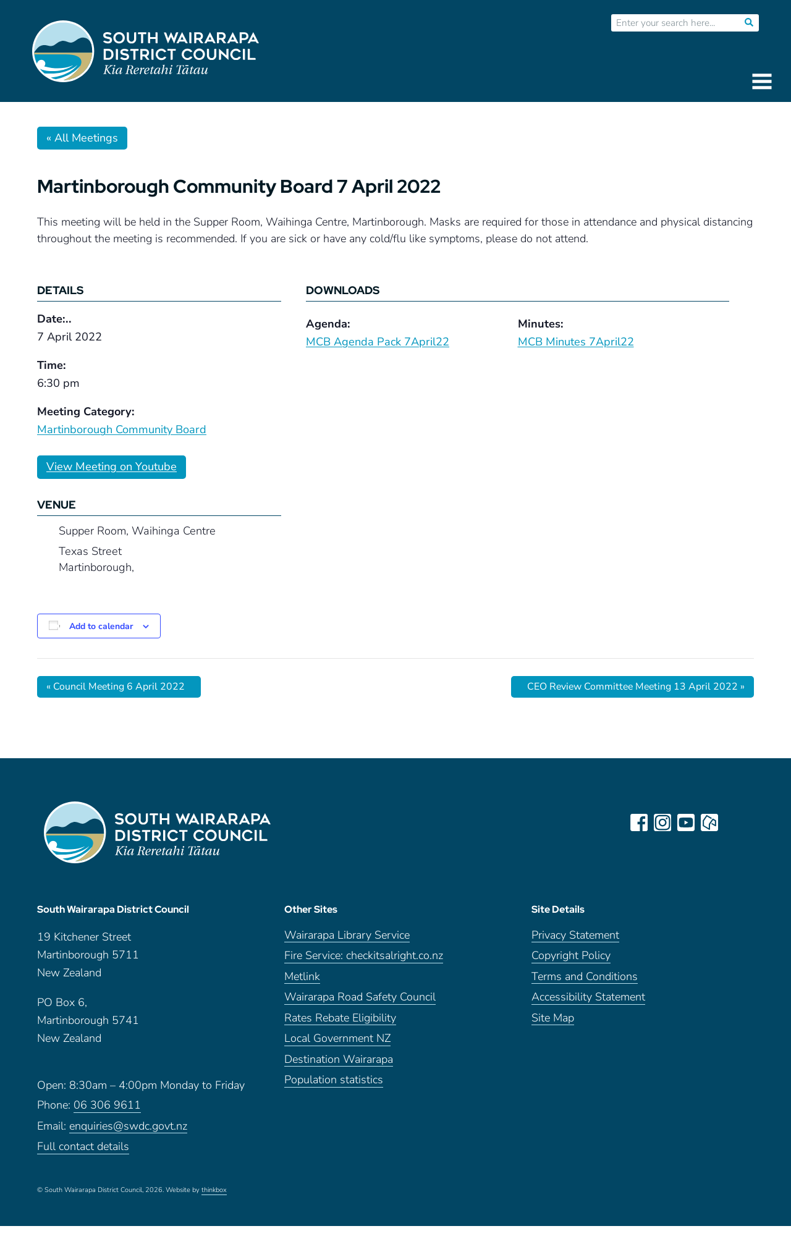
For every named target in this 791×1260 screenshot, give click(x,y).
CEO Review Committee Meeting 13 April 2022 (634, 686)
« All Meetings (82, 137)
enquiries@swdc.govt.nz (128, 1127)
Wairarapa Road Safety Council (360, 998)
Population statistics (333, 1081)
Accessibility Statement (588, 998)
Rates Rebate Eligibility (340, 1019)
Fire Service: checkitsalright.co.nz (363, 957)
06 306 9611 (107, 1106)
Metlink (302, 977)
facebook (639, 822)
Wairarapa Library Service (347, 936)
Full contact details (83, 1148)
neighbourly (709, 822)
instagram (662, 822)
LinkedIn (733, 822)
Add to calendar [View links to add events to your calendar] (101, 626)
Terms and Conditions (584, 977)
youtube (686, 822)
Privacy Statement (575, 936)
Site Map (552, 1019)
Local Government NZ (337, 1040)
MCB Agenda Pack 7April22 (377, 341)
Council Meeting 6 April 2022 (116, 686)
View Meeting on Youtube (111, 466)
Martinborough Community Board (121, 429)
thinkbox (214, 1190)
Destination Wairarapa (338, 1060)
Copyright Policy (571, 957)
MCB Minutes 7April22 (576, 341)
